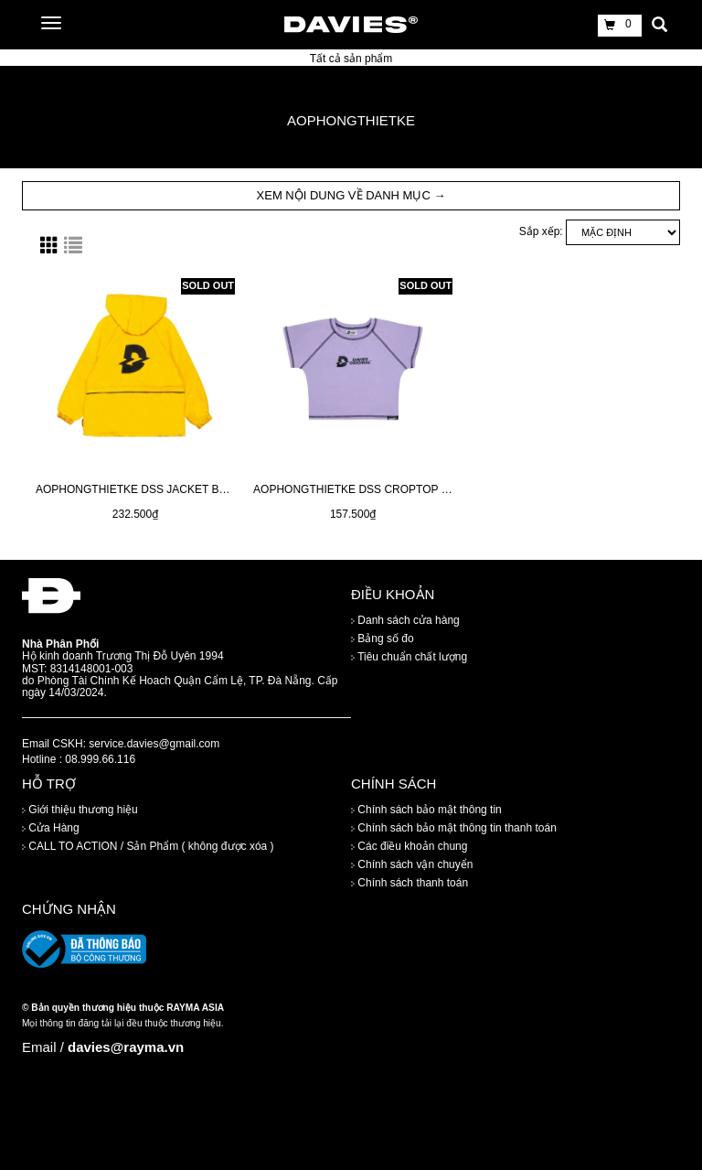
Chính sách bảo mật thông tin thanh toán (454, 827)
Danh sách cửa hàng (405, 620)
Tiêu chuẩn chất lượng (409, 656)
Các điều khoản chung (409, 846)
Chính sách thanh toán (409, 882)
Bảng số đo (382, 638)
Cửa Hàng (51, 827)
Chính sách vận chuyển (412, 864)
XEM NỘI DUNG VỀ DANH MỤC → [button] (351, 195)
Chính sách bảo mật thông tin (426, 809)
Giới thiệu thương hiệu (80, 809)
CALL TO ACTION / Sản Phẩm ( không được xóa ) (148, 846)
